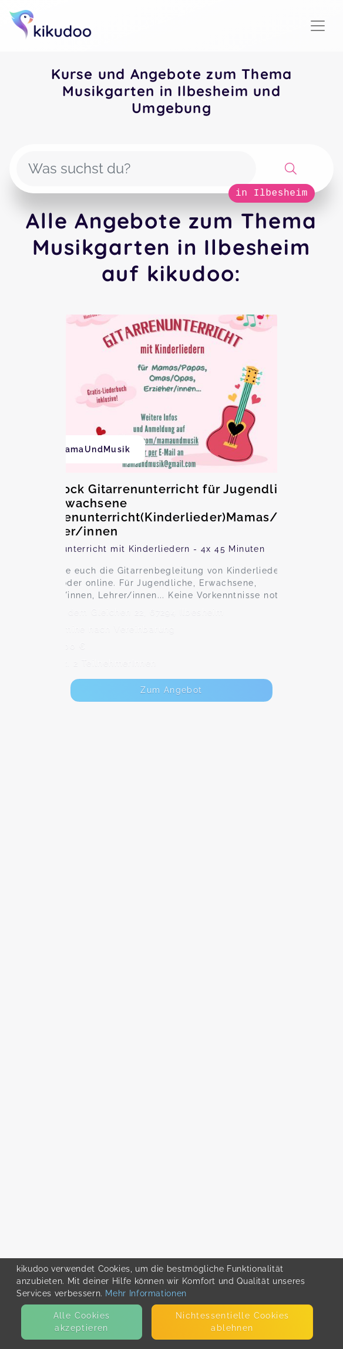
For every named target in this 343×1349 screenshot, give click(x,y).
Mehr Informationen (146, 1293)
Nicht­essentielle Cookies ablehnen (233, 1322)
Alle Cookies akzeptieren (81, 1322)
